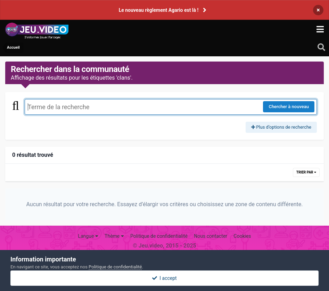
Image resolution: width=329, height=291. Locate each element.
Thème (114, 236)
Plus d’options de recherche (281, 127)
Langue (88, 236)
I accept (164, 278)
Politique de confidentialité (159, 236)
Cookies (242, 236)
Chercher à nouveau (289, 106)
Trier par (306, 172)
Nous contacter (210, 236)
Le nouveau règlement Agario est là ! (159, 10)
